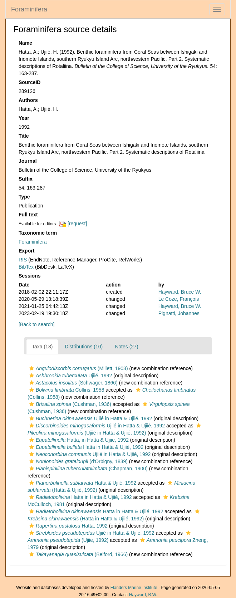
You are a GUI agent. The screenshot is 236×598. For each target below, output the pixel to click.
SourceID (29, 82)
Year (24, 118)
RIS (23, 260)
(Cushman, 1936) (69, 404)
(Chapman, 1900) (88, 468)
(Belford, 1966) (78, 554)
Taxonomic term (38, 233)
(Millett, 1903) (78, 368)
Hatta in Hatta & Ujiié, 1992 (85, 447)
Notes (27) (126, 346)
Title (24, 136)
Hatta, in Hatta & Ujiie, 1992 (78, 440)
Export (26, 251)
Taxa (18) (42, 346)
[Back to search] (36, 324)
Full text (28, 214)
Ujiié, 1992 (70, 375)
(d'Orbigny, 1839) (78, 461)
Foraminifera (29, 9)
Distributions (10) (84, 346)
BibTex (26, 267)
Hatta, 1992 (68, 526)
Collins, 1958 (66, 390)
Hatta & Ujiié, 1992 (82, 483)
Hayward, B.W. (143, 594)
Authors (28, 100)
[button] (32, 368)
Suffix (26, 179)
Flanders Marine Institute (133, 587)
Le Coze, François (178, 299)
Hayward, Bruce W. (179, 292)
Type (24, 197)
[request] (77, 223)
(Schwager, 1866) (73, 383)
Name (25, 43)
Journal (28, 161)
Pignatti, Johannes (179, 313)
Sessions (29, 276)
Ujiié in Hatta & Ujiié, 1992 (90, 418)
